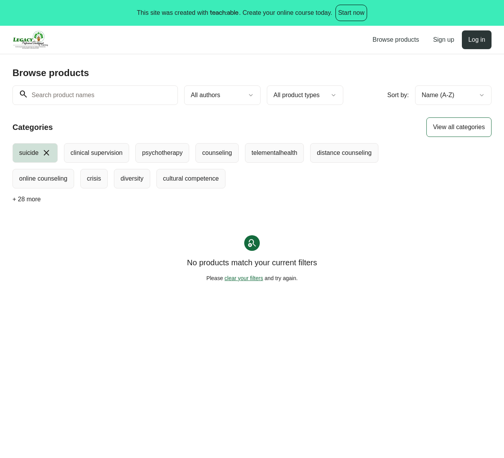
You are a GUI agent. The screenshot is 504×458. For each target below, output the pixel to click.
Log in (476, 39)
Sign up (443, 39)
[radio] (35, 153)
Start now (351, 12)
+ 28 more (26, 199)
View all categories (459, 127)
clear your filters (244, 278)
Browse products (396, 39)
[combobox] (222, 95)
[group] (228, 165)
